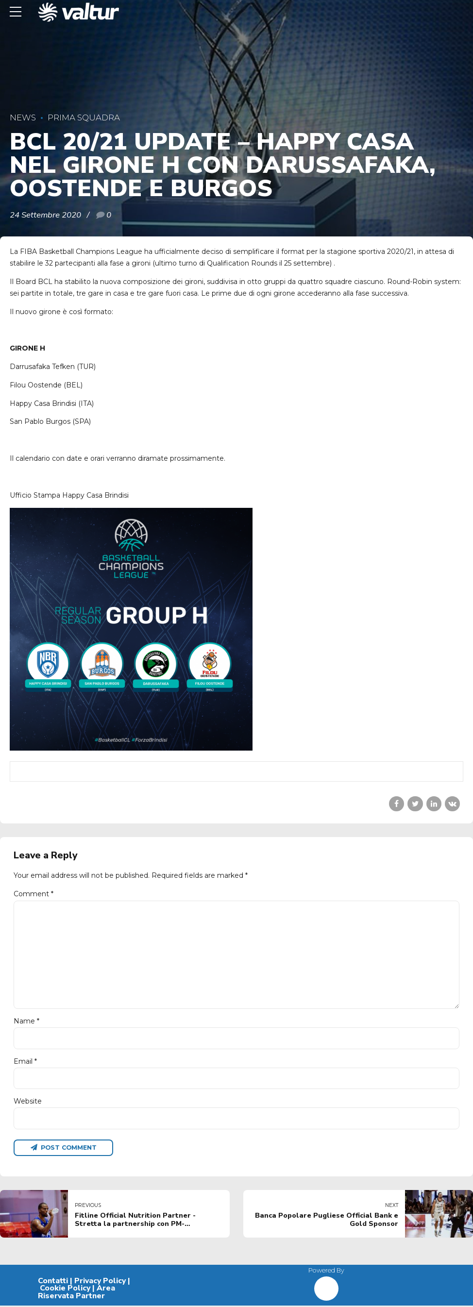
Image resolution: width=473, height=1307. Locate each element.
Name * (26, 1022)
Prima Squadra (84, 117)
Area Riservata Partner (76, 1293)
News (23, 117)
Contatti (53, 1281)
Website (28, 1102)
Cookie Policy (65, 1289)
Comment (33, 893)
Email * (25, 1062)
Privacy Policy (100, 1281)
